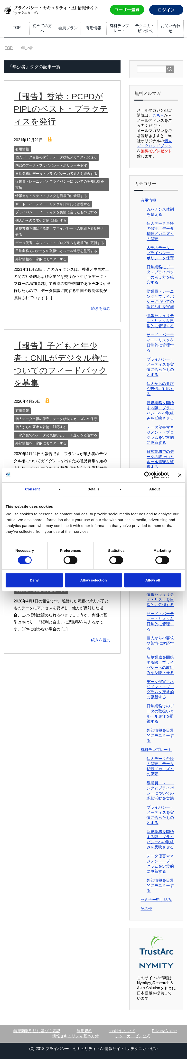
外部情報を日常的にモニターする (40, 259)
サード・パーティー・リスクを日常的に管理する (52, 204)
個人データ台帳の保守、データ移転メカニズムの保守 (56, 157)
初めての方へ (42, 28)
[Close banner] (179, 475)
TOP (17, 28)
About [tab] (154, 489)
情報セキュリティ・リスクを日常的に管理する (51, 196)
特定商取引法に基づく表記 (36, 1031)
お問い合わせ (170, 28)
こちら (158, 115)
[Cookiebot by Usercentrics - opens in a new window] (147, 475)
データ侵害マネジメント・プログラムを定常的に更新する (59, 243)
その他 (146, 909)
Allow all (152, 580)
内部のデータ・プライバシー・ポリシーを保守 (51, 165)
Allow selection (93, 580)
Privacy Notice (164, 1031)
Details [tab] (93, 489)
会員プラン (68, 28)
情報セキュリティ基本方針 (75, 1036)
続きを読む (101, 308)
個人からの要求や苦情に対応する (40, 220)
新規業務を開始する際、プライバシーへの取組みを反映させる (59, 231)
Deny (34, 580)
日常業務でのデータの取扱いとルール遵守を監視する (56, 251)
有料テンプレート (119, 28)
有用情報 (93, 28)
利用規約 (84, 1031)
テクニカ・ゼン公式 (145, 28)
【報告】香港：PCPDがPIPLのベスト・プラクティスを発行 (61, 109)
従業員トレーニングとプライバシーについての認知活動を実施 (59, 184)
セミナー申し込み (156, 900)
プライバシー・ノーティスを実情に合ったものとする (56, 212)
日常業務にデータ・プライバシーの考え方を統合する (56, 174)
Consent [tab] (32, 489)
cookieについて (122, 1031)
